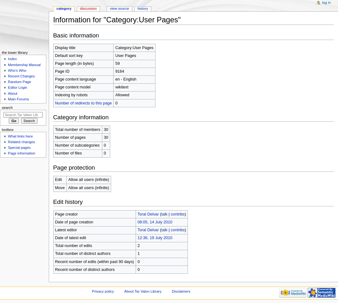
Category (63, 8)
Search (7, 107)
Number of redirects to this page (83, 103)
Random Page (19, 82)
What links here (20, 136)
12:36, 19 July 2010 (155, 238)
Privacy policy (103, 291)
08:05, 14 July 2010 (155, 222)
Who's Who (17, 70)
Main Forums (18, 99)
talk (164, 214)
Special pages (19, 147)
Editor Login (17, 87)
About (12, 93)
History (143, 8)
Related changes (21, 142)
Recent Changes (21, 76)
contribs (177, 214)
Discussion (88, 8)
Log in (326, 2)
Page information (21, 153)
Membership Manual (24, 65)
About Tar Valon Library (142, 291)
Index (12, 59)
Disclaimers (181, 291)
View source (119, 8)
